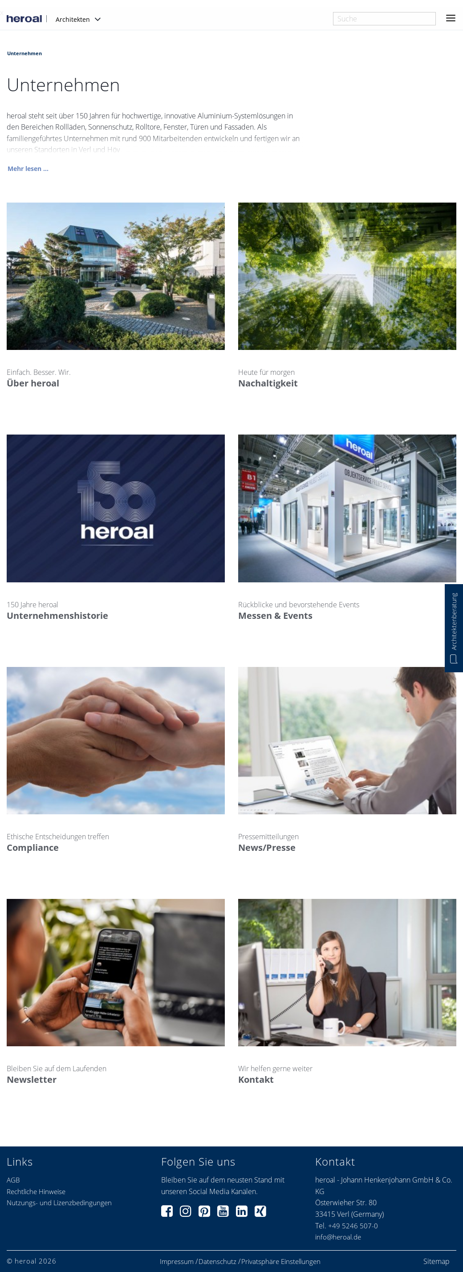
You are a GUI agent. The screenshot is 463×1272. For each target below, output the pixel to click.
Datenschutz (217, 1261)
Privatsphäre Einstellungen (281, 1261)
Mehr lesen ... (28, 169)
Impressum (177, 1261)
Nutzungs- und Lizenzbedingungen (59, 1202)
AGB (13, 1179)
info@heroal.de (338, 1236)
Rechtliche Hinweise (36, 1191)
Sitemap (436, 1261)
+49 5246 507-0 (353, 1225)
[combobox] (384, 18)
